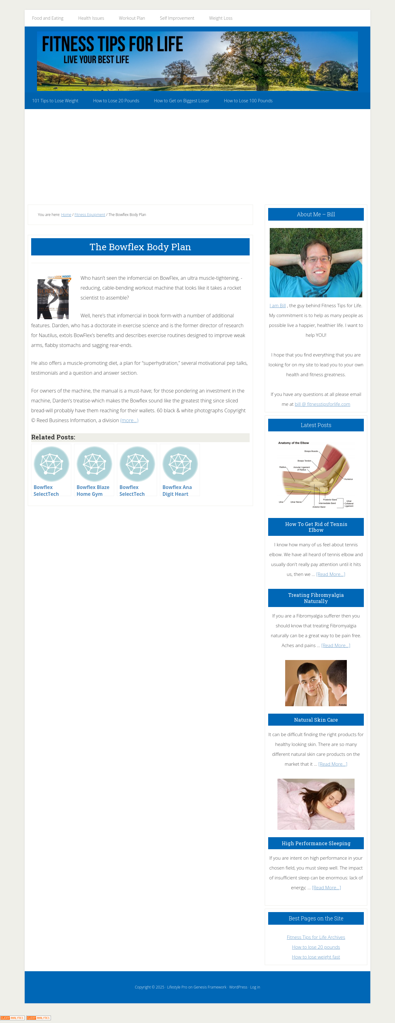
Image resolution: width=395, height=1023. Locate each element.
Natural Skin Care (316, 719)
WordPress (238, 987)
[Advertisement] (197, 155)
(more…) (129, 420)
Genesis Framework (209, 987)
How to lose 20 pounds (316, 947)
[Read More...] (330, 574)
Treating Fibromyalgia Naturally (316, 598)
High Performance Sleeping (316, 843)
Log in (255, 987)
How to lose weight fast (316, 957)
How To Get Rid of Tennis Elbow (316, 527)
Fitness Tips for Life (197, 61)
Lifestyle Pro (177, 987)
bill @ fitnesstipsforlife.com (322, 404)
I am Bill (278, 305)
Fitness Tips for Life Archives (316, 937)
